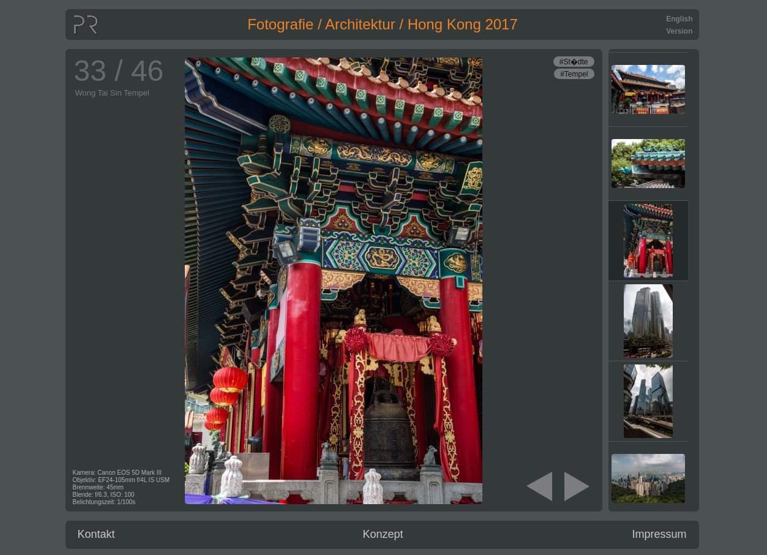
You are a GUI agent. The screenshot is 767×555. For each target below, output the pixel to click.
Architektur (360, 24)
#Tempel (574, 74)
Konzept (383, 534)
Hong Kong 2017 (463, 24)
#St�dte (573, 62)
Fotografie (280, 24)
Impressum (659, 534)
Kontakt (96, 534)
